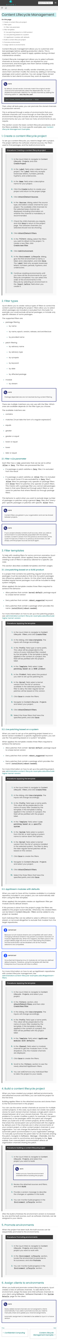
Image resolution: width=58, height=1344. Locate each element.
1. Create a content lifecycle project (15, 22)
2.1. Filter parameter (14, 459)
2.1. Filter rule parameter (12, 27)
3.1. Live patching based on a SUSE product (18, 32)
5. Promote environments (11, 42)
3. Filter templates (9, 29)
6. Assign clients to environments (14, 45)
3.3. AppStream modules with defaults (16, 37)
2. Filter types (7, 24)
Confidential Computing (15, 1333)
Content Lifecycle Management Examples (43, 1334)
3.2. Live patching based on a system (16, 34)
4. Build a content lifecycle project (14, 39)
